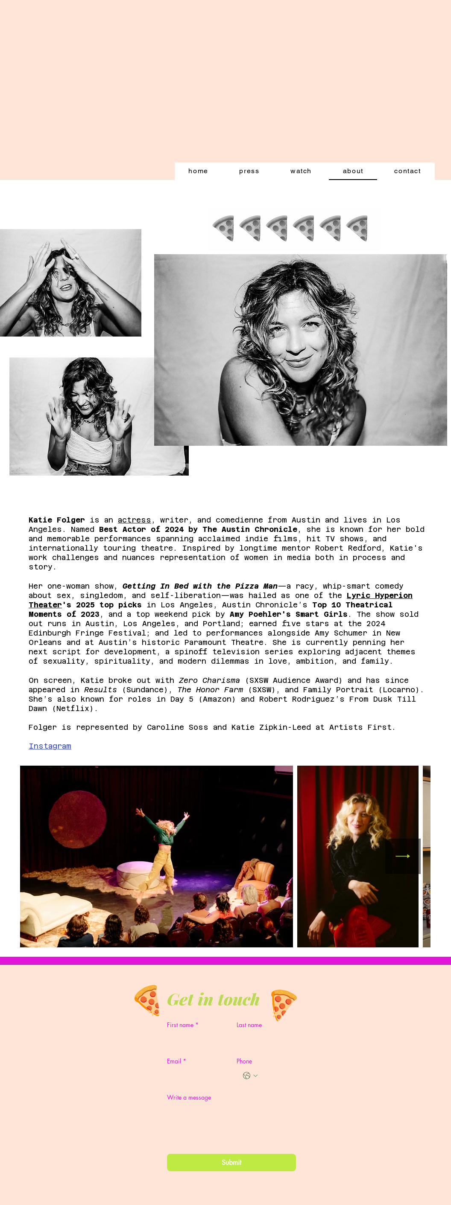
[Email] (194, 1075)
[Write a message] (231, 1124)
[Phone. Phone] (275, 1075)
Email (176, 1061)
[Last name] (264, 1039)
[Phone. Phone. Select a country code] (250, 1076)
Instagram (50, 746)
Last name (249, 1024)
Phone (244, 1061)
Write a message (189, 1097)
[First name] (194, 1039)
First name (183, 1024)
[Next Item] (403, 856)
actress (134, 520)
